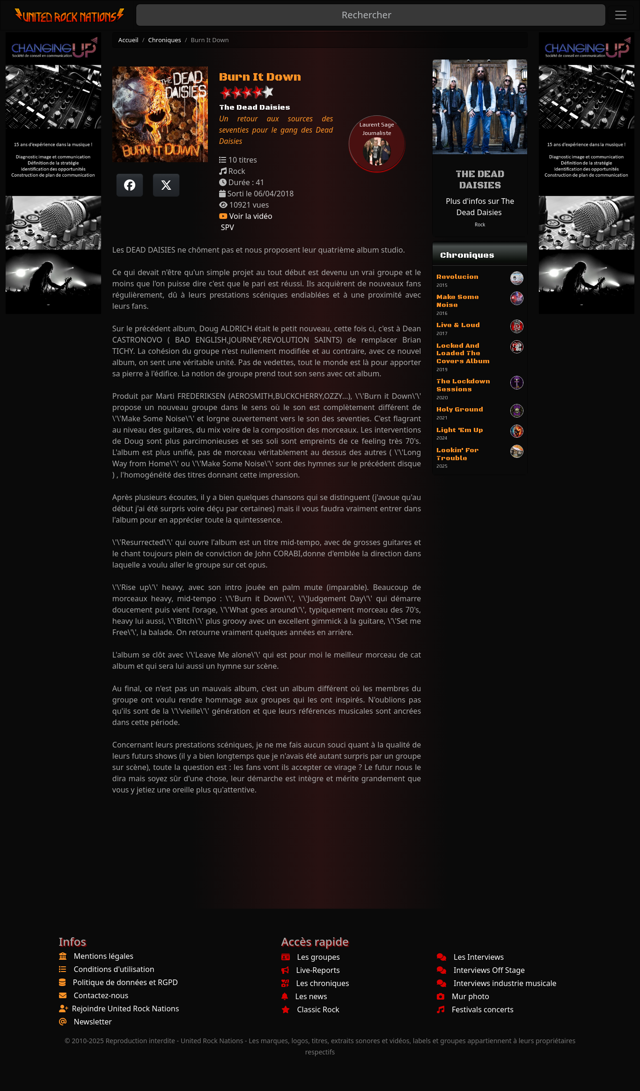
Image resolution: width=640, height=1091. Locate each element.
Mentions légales (104, 956)
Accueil (128, 40)
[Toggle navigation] (621, 15)
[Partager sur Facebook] (129, 185)
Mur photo (463, 996)
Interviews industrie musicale (497, 983)
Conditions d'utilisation (114, 969)
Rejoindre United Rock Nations (125, 1008)
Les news (304, 996)
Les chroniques (315, 983)
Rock (480, 224)
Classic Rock (310, 1009)
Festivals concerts (475, 1009)
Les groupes (310, 957)
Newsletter (93, 1021)
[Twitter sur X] (166, 185)
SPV (226, 227)
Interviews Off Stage (481, 970)
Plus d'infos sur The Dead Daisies (480, 206)
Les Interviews (470, 957)
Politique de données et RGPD (125, 982)
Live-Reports (310, 970)
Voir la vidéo (245, 216)
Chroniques (164, 40)
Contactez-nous (101, 995)
